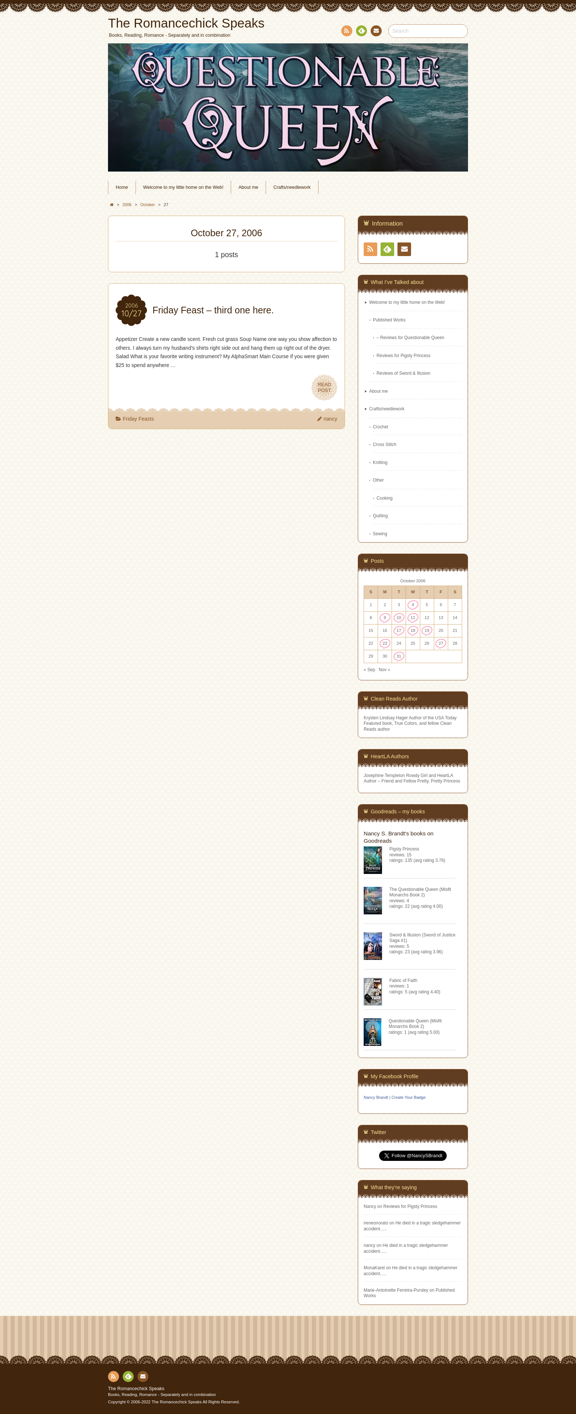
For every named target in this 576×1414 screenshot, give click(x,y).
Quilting (380, 515)
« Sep (369, 669)
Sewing (380, 533)
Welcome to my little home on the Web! (183, 187)
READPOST (324, 387)
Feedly (361, 32)
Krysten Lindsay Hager (386, 717)
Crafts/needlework (292, 187)
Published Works (389, 320)
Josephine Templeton (384, 775)
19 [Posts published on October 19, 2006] (427, 630)
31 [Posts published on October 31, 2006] (399, 656)
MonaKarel (374, 1267)
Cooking (385, 498)
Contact (375, 32)
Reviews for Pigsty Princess (404, 355)
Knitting (380, 462)
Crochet (380, 426)
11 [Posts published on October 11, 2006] (413, 617)
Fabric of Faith (403, 980)
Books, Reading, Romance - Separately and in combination (162, 1394)
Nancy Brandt (376, 1097)
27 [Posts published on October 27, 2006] (441, 643)
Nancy (370, 1206)
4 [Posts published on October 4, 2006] (413, 604)
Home (122, 187)
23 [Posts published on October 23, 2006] (384, 643)
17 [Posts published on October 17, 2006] (399, 630)
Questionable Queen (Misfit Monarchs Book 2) (415, 1023)
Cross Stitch (384, 444)
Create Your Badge (409, 1097)
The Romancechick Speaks (136, 1388)
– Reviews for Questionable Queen (410, 337)
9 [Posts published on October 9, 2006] (385, 617)
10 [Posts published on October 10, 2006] (399, 617)
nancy (330, 419)
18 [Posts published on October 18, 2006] (413, 630)
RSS (346, 32)
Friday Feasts (138, 419)
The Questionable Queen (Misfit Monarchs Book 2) (420, 892)
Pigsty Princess (404, 849)
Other (378, 480)
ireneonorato (376, 1223)
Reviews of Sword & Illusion (404, 373)
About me (248, 187)
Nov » (384, 669)
